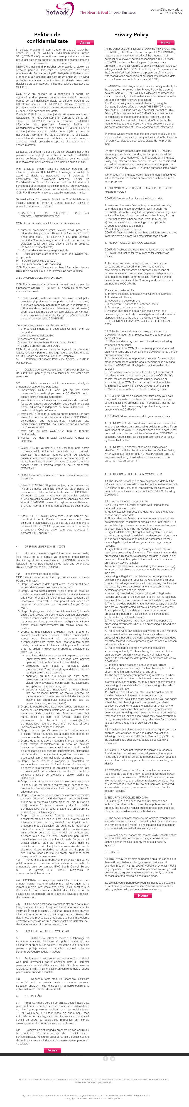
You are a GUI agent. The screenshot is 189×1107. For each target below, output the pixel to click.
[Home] (166, 42)
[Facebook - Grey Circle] (105, 1058)
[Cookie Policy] (103, 1103)
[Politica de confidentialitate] (73, 1086)
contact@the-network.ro (166, 9)
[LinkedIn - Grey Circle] (112, 1058)
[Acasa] (85, 42)
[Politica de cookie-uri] (103, 1086)
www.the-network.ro (156, 48)
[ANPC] (145, 1058)
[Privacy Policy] (72, 1103)
